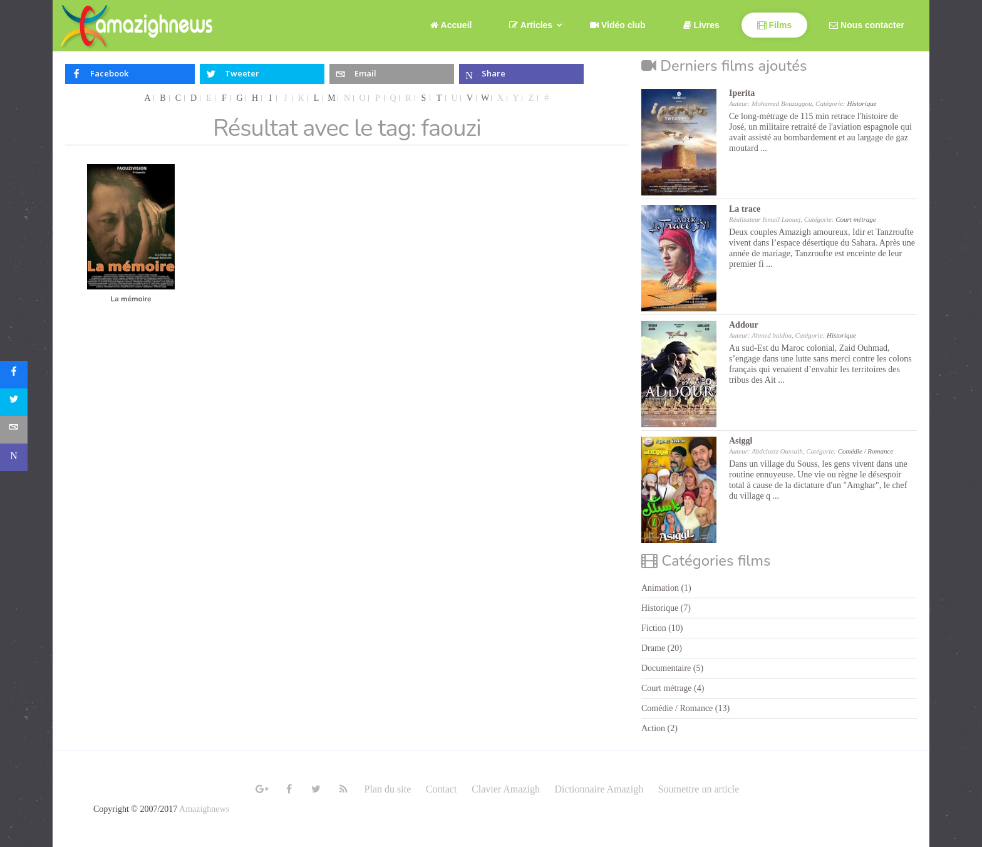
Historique (862, 103)
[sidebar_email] (14, 430)
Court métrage (855, 219)
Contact (441, 789)
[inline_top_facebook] (130, 74)
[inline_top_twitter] (262, 74)
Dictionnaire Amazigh (598, 789)
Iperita (742, 93)
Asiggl (740, 440)
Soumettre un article (699, 789)
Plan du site (387, 789)
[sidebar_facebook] (14, 374)
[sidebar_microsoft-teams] (14, 457)
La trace (744, 209)
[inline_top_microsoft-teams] (521, 74)
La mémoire (130, 299)
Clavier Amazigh (506, 789)
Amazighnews (204, 809)
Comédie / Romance (866, 451)
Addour (743, 325)
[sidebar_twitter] (14, 402)
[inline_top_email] (391, 74)
